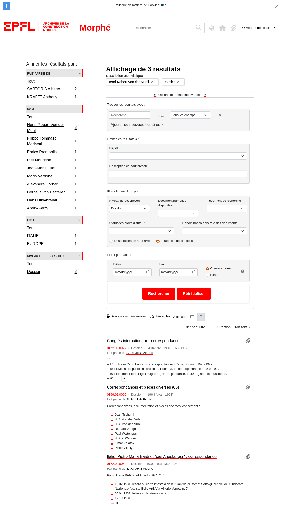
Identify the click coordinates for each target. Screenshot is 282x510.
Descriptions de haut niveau (133, 240)
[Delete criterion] (220, 115)
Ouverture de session (257, 28)
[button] (222, 28)
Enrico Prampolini (52, 152)
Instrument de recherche (224, 200)
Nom (30, 109)
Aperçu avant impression (126, 316)
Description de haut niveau (128, 166)
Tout (31, 81)
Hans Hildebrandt (52, 200)
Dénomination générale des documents (209, 223)
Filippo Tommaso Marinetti (52, 141)
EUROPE (52, 244)
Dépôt (113, 148)
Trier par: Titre (195, 327)
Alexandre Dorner (52, 184)
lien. (164, 5)
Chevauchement (221, 268)
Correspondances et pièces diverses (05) (143, 387)
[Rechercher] (162, 28)
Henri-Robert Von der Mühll (52, 128)
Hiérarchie (160, 316)
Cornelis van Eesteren (52, 192)
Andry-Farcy (52, 208)
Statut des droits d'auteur (126, 223)
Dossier (52, 272)
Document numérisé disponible (172, 203)
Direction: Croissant (232, 327)
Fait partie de (38, 73)
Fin (161, 264)
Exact (214, 274)
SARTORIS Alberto (52, 89)
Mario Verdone (52, 176)
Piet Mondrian (52, 160)
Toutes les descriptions (177, 240)
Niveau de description (45, 255)
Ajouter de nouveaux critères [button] (135, 125)
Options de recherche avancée (179, 95)
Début (117, 264)
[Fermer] (276, 6)
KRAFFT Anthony (52, 97)
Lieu (30, 220)
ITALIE (52, 236)
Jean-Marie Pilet (52, 168)
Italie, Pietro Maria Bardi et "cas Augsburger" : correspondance (162, 456)
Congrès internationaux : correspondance (143, 340)
